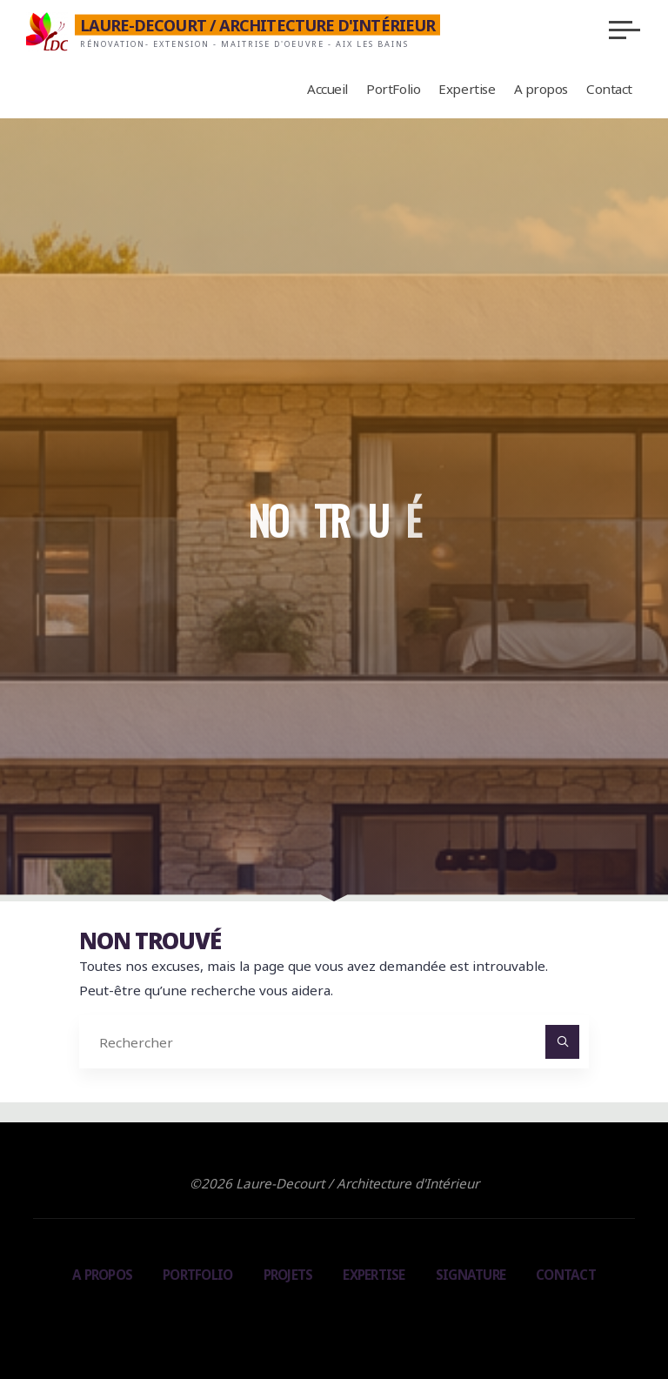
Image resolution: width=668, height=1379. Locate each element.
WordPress (409, 1317)
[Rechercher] (562, 1042)
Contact (566, 1274)
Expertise (373, 1274)
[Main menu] (624, 29)
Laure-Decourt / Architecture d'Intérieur (258, 25)
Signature (470, 1274)
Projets (288, 1274)
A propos (102, 1274)
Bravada (331, 1317)
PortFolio (197, 1274)
